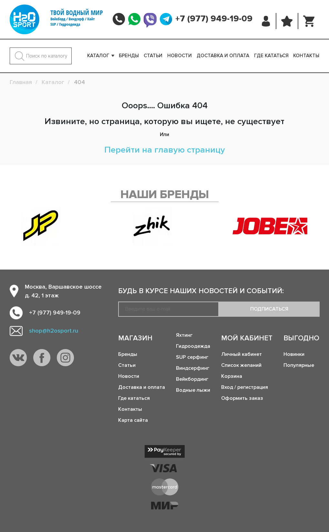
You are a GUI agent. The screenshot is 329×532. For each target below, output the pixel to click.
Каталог (98, 56)
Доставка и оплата (223, 56)
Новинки (293, 354)
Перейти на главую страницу (164, 149)
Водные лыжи (193, 390)
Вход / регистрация (244, 387)
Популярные (298, 365)
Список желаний (241, 365)
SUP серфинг (192, 357)
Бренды (129, 56)
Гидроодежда (193, 346)
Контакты (306, 56)
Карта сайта (133, 420)
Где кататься (271, 56)
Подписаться (269, 309)
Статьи (153, 56)
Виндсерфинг (192, 368)
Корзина (231, 376)
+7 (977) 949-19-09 (213, 19)
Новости (179, 56)
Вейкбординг (192, 379)
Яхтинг (184, 335)
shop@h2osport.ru (53, 330)
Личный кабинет (241, 354)
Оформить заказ (242, 398)
